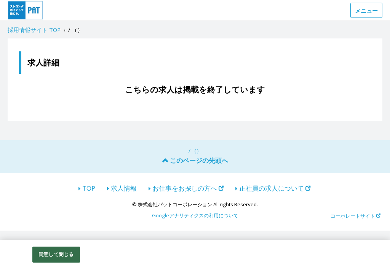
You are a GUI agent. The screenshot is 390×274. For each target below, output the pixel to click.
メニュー (366, 10)
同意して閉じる (56, 254)
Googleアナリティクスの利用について (195, 215)
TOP (88, 188)
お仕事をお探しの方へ (188, 188)
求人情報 (124, 188)
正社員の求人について (274, 188)
